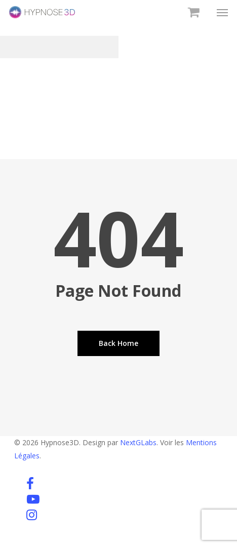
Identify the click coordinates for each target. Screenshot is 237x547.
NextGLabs (138, 442)
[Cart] (192, 12)
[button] (222, 12)
